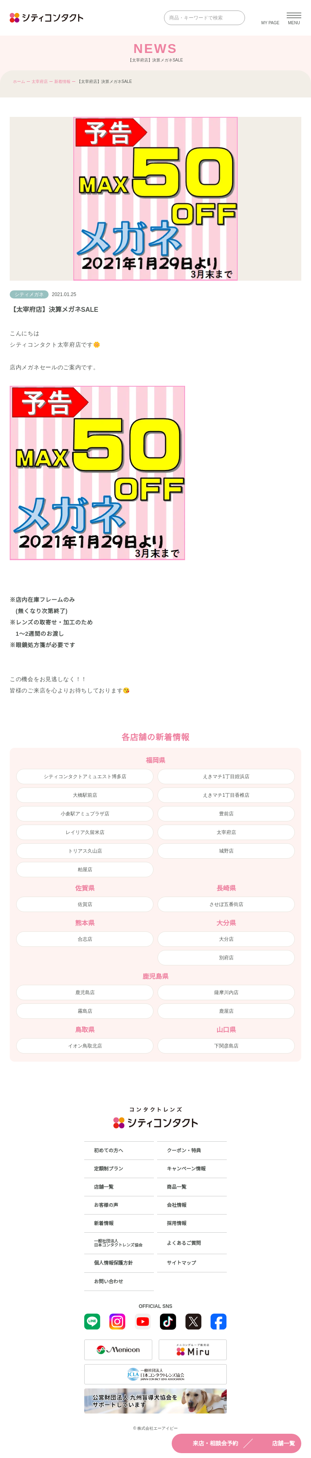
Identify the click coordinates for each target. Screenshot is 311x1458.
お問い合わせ (108, 1281)
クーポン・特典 (184, 1150)
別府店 (226, 958)
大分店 (226, 939)
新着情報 (62, 81)
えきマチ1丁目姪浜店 (226, 776)
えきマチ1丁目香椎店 (226, 795)
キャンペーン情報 (186, 1169)
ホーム (19, 81)
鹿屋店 (226, 1011)
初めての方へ (108, 1150)
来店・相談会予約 (208, 1443)
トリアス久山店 (85, 851)
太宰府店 (40, 81)
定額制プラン (108, 1169)
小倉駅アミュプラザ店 (85, 814)
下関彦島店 (226, 1046)
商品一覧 (176, 1187)
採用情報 (176, 1223)
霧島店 (85, 1011)
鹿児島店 (85, 992)
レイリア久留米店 (85, 832)
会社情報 (176, 1205)
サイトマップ (181, 1263)
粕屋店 (85, 869)
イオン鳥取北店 (85, 1046)
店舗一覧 (276, 1443)
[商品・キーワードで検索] (198, 18)
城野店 (226, 851)
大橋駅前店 (85, 795)
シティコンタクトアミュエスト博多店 (85, 776)
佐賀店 (85, 904)
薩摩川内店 (226, 992)
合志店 (85, 939)
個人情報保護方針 (113, 1263)
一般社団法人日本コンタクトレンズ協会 (118, 1243)
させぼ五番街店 (226, 904)
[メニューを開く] (294, 18)
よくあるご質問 (184, 1243)
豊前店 (226, 814)
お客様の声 (106, 1205)
